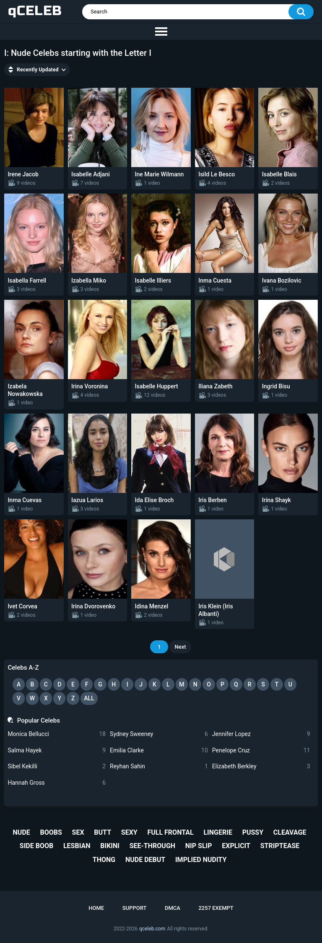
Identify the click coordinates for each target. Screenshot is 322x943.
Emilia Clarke (159, 750)
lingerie (217, 832)
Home (96, 908)
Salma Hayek (57, 750)
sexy (129, 832)
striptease (280, 846)
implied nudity (200, 860)
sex (78, 832)
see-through (152, 846)
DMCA (172, 908)
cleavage (289, 832)
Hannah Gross (57, 782)
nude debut (145, 860)
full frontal (170, 832)
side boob (36, 846)
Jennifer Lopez (261, 734)
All (89, 698)
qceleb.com (152, 929)
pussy (252, 832)
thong (104, 860)
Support (134, 908)
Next (180, 647)
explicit (236, 846)
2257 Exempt (215, 908)
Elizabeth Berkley (261, 766)
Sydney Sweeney (159, 734)
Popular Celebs (38, 720)
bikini (109, 846)
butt (102, 832)
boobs (51, 832)
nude (21, 832)
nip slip (198, 846)
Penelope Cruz (261, 750)
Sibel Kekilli (57, 766)
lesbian (77, 846)
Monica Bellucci (57, 734)
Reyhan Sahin (159, 766)
